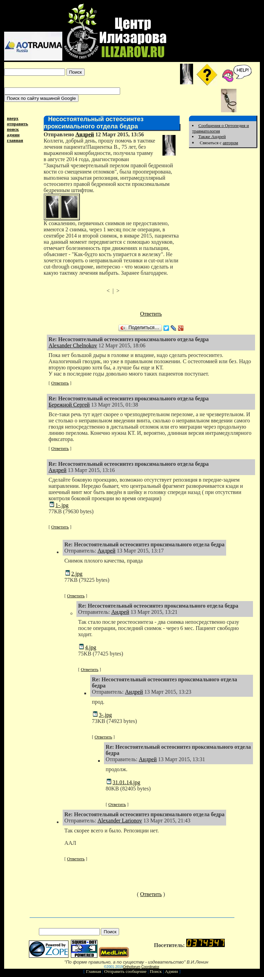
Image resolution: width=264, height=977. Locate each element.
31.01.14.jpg (126, 782)
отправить (17, 123)
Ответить (151, 314)
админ (13, 134)
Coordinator (150, 967)
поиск (13, 129)
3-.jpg (105, 715)
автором (230, 142)
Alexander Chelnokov (73, 345)
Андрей (84, 134)
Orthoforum (131, 967)
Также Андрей (212, 136)
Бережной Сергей (69, 405)
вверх (13, 118)
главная (15, 140)
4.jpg (90, 647)
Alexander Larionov (119, 820)
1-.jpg (61, 505)
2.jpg (76, 574)
